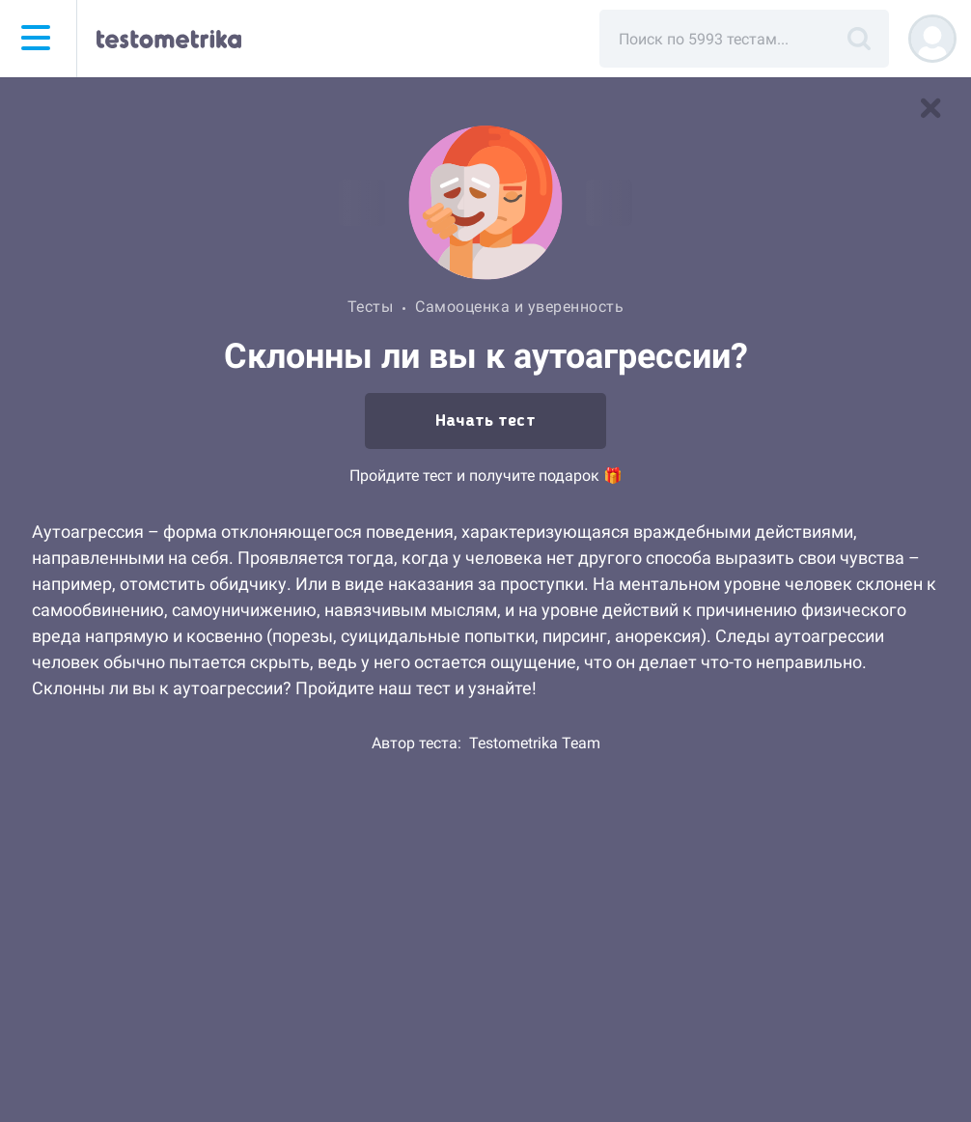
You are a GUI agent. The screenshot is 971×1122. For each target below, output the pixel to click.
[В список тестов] (930, 108)
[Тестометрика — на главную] (169, 38)
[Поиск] (859, 38)
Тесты (370, 306)
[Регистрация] (932, 38)
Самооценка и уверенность (519, 306)
